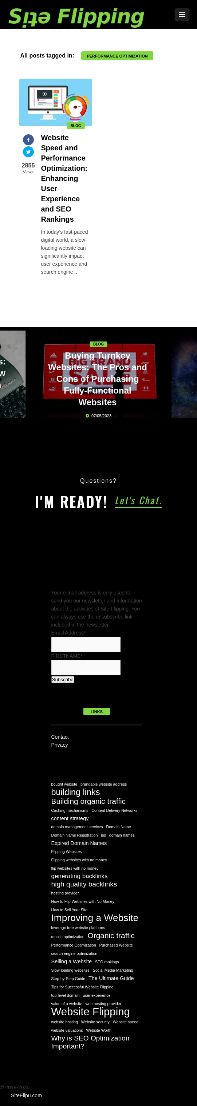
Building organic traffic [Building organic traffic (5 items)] (88, 801)
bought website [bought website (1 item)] (64, 784)
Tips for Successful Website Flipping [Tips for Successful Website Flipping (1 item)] (82, 987)
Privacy (59, 745)
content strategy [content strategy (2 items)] (70, 818)
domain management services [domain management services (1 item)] (77, 827)
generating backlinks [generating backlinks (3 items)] (79, 876)
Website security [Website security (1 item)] (95, 1022)
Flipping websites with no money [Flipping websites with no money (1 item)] (79, 860)
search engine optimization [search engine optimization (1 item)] (74, 953)
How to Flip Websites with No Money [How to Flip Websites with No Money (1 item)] (82, 901)
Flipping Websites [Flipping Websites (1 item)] (66, 851)
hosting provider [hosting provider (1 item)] (65, 893)
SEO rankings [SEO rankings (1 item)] (107, 962)
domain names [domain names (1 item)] (122, 835)
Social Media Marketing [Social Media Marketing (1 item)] (113, 970)
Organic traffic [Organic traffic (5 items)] (111, 936)
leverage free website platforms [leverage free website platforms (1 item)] (78, 927)
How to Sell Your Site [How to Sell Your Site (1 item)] (69, 910)
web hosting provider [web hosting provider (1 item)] (103, 1004)
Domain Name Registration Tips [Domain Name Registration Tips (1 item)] (78, 835)
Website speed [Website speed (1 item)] (125, 1022)
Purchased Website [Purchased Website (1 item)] (116, 945)
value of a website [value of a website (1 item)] (66, 1004)
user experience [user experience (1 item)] (97, 995)
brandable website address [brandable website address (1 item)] (103, 784)
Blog (76, 126)
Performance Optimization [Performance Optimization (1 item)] (73, 945)
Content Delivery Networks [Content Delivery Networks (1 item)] (114, 810)
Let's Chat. (138, 500)
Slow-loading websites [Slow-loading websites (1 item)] (70, 970)
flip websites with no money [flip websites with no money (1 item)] (75, 868)
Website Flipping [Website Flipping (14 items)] (90, 1012)
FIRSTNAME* (67, 656)
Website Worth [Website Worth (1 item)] (98, 1030)
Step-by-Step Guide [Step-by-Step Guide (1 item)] (68, 978)
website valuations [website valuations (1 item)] (67, 1030)
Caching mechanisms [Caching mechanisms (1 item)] (69, 810)
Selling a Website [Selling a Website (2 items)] (71, 961)
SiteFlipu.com (26, 1095)
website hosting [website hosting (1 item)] (64, 1022)
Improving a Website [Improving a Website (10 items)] (95, 918)
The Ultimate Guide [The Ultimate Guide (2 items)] (111, 978)
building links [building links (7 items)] (75, 792)
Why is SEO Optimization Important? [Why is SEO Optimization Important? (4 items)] (90, 1042)
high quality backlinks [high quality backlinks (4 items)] (84, 884)
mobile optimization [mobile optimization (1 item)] (67, 937)
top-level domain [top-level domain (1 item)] (65, 995)
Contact (60, 737)
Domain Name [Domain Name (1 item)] (118, 827)
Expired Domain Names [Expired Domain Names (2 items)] (79, 843)
